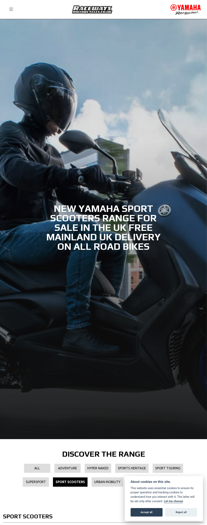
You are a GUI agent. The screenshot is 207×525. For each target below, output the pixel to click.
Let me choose (173, 501)
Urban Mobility (107, 482)
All (37, 468)
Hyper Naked (98, 468)
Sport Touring (168, 468)
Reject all (181, 512)
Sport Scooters (70, 482)
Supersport (36, 482)
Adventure (67, 468)
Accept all (146, 512)
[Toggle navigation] (9, 9)
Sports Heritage (132, 468)
